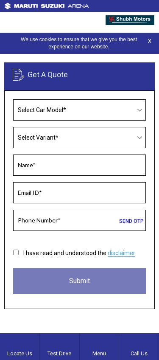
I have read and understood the (79, 253)
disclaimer (121, 253)
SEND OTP (131, 221)
